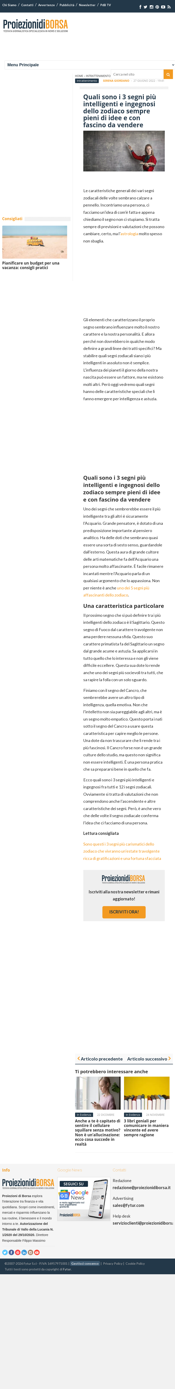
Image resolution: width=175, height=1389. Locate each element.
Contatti (27, 5)
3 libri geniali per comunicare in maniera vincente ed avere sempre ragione (146, 1127)
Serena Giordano (116, 81)
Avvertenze (46, 5)
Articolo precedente (102, 1058)
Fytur (67, 1269)
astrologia (129, 233)
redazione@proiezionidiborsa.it (142, 1187)
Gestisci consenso (85, 1263)
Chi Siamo (9, 5)
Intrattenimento (87, 81)
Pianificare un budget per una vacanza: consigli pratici (31, 265)
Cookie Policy (135, 1263)
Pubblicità (67, 5)
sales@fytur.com (128, 1205)
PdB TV (105, 5)
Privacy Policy (112, 1263)
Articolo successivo (147, 1058)
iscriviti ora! (124, 911)
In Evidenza (84, 1115)
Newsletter (87, 5)
